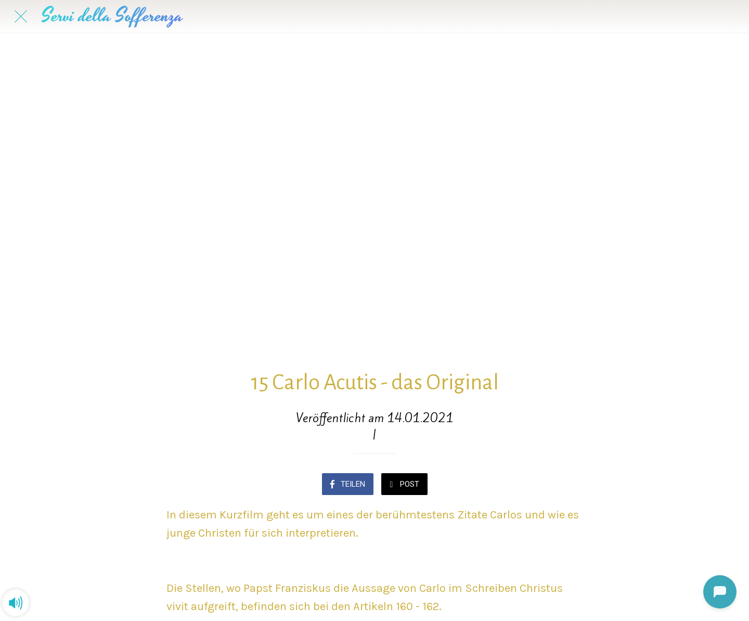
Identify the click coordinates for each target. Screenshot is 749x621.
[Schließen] (21, 16)
